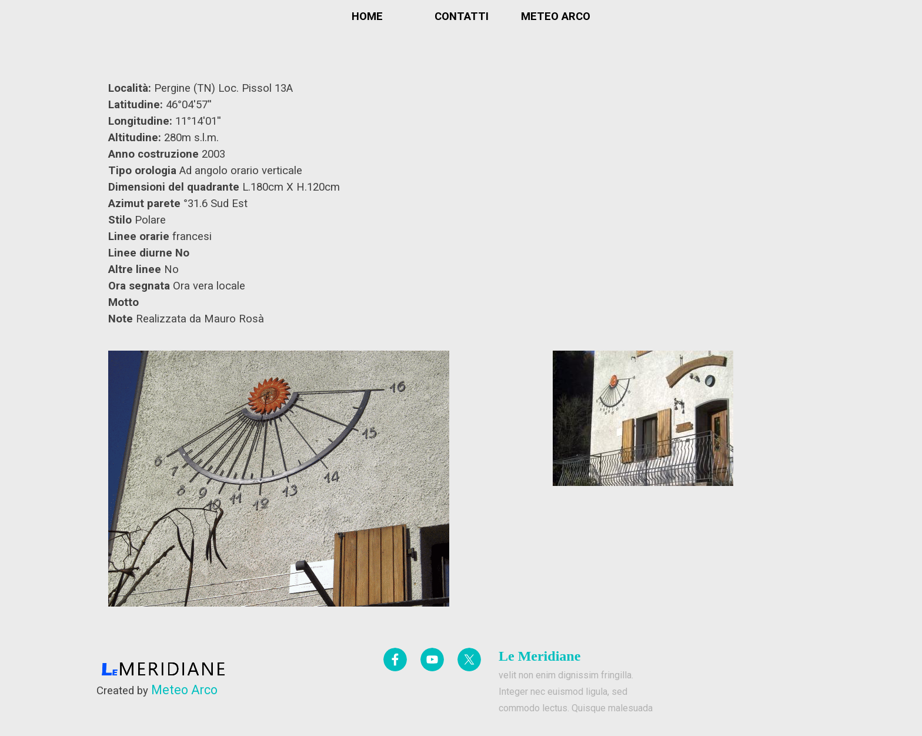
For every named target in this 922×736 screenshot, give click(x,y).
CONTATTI (462, 16)
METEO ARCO (555, 16)
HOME (367, 16)
